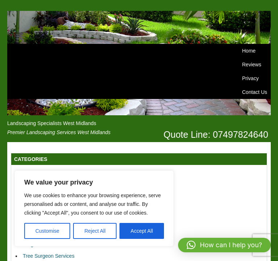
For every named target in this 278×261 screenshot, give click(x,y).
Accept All (142, 231)
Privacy (250, 78)
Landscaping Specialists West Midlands (51, 123)
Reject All (94, 231)
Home (249, 51)
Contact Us (254, 92)
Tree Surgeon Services (49, 256)
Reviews (251, 64)
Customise (47, 231)
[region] (94, 208)
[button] (224, 245)
